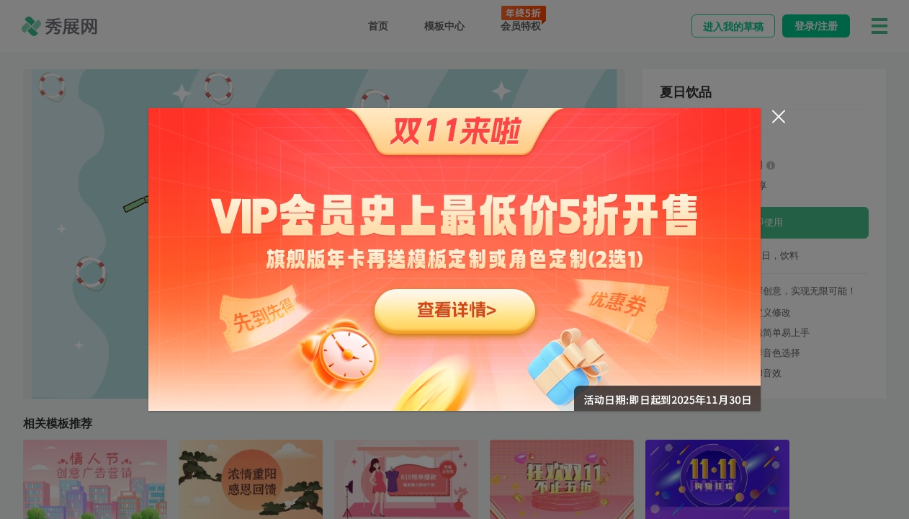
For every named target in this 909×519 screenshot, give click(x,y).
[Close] (778, 117)
